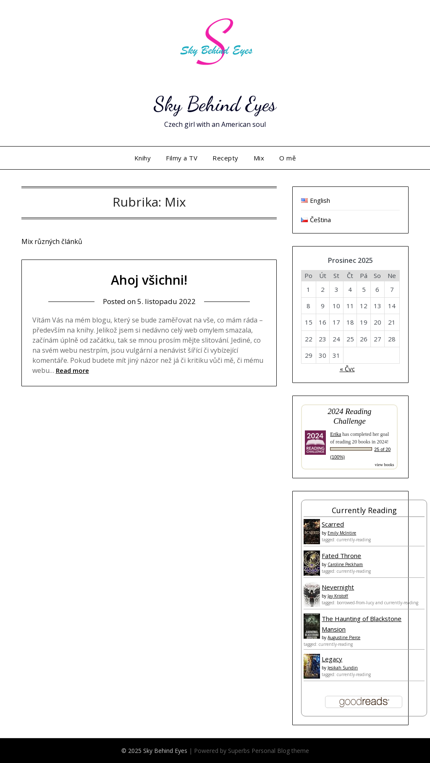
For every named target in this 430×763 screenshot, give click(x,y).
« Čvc (347, 368)
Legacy (332, 659)
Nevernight (338, 587)
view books (384, 464)
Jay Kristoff (338, 596)
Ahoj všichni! (149, 279)
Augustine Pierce (344, 637)
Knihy (142, 158)
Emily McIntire (342, 533)
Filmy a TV (181, 158)
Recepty (225, 158)
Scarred (333, 524)
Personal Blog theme (280, 751)
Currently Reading (364, 510)
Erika (335, 434)
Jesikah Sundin (343, 668)
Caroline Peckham (345, 564)
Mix (259, 158)
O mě (287, 158)
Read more (72, 370)
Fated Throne (341, 555)
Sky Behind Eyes (215, 104)
